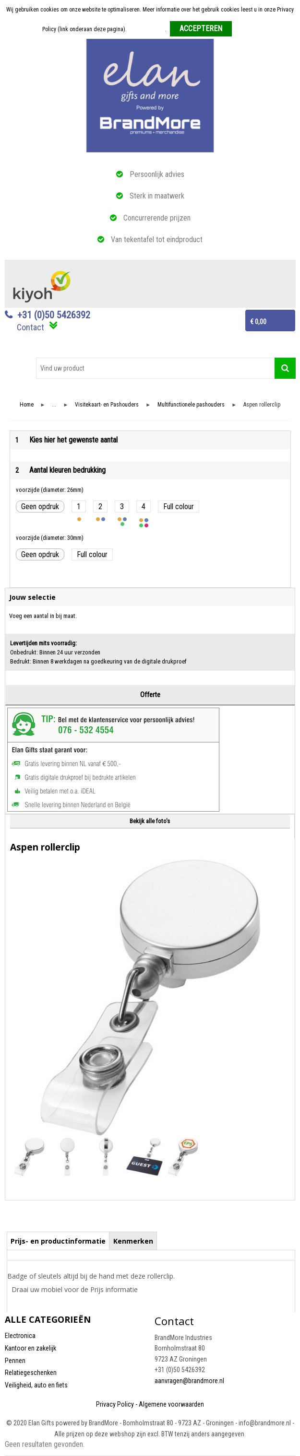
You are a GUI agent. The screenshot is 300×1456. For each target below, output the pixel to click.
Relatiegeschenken (31, 1372)
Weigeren (246, 29)
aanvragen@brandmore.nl (189, 1381)
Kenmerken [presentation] (133, 1241)
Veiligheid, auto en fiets (36, 1385)
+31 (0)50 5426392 (53, 315)
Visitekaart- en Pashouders (107, 405)
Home (27, 405)
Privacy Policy (115, 1404)
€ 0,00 (258, 322)
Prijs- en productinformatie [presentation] (58, 1241)
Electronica (20, 1336)
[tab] (58, 1241)
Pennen (15, 1360)
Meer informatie (146, 29)
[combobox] (155, 368)
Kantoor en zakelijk (30, 1348)
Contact (30, 327)
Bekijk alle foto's (150, 821)
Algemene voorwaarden (171, 1404)
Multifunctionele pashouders (191, 405)
